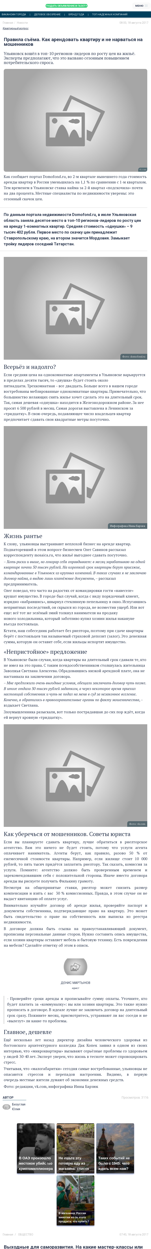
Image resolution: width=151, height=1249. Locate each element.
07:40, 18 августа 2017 (134, 1234)
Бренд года (76, 14)
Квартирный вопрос (16, 28)
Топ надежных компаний (109, 14)
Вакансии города (14, 14)
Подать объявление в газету (66, 5)
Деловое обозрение (47, 14)
